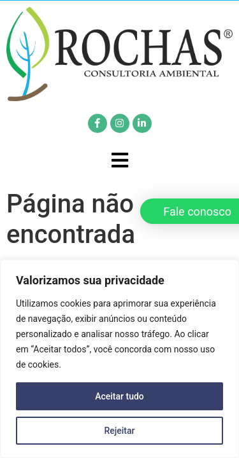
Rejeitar (119, 431)
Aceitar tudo (119, 396)
